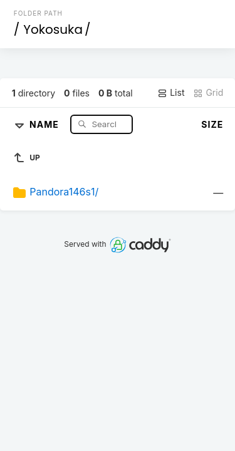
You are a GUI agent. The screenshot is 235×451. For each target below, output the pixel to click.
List (170, 92)
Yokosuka (53, 29)
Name (45, 123)
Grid (208, 92)
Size (212, 124)
